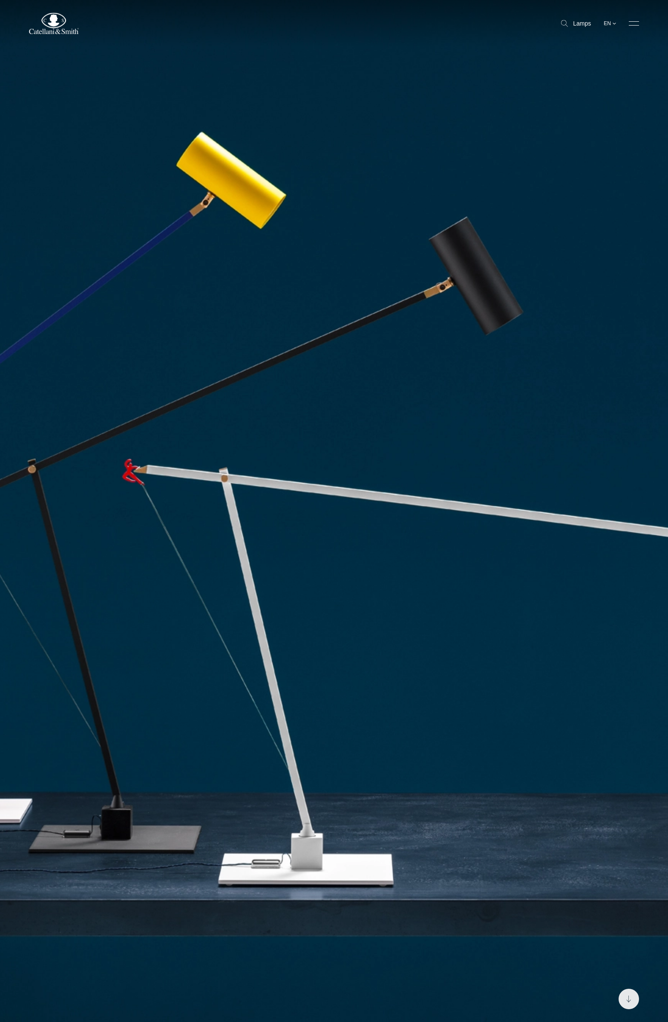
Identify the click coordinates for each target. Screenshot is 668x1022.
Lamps (576, 23)
